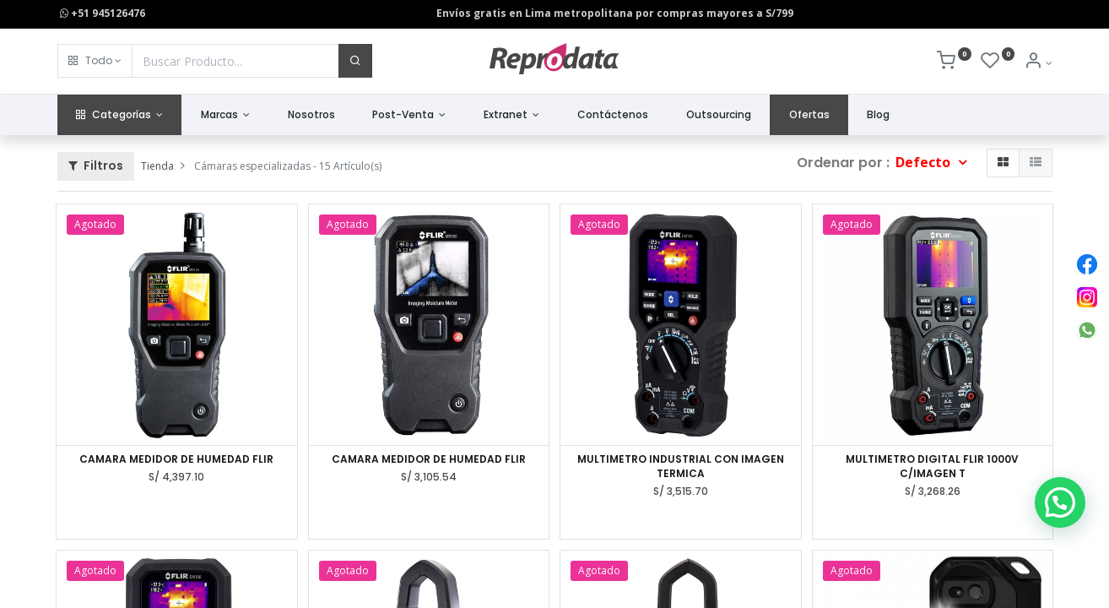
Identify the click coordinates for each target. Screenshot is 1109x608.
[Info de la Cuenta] (1038, 63)
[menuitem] (311, 115)
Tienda (157, 166)
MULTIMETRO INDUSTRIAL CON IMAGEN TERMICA (680, 466)
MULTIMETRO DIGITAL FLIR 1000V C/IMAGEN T (932, 466)
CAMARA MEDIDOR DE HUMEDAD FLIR (176, 459)
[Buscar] (355, 61)
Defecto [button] (924, 162)
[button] (95, 61)
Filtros (95, 165)
